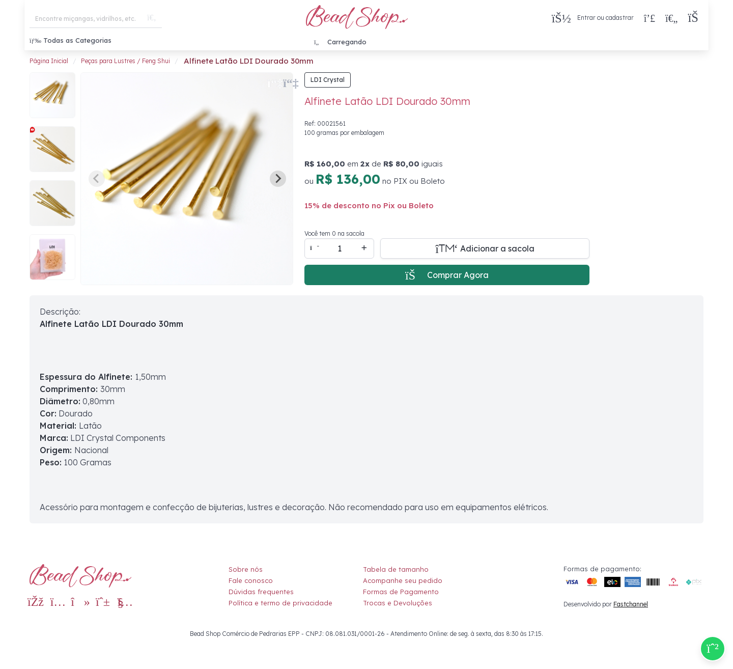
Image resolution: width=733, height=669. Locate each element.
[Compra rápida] (649, 18)
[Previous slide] (97, 179)
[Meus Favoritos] (671, 18)
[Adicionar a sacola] (484, 248)
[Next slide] (278, 179)
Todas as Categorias (70, 40)
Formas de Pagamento (401, 592)
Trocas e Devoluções (397, 603)
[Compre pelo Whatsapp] (712, 648)
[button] (695, 18)
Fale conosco (251, 580)
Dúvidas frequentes (261, 592)
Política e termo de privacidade (280, 603)
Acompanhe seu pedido (402, 580)
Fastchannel (630, 604)
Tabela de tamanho (396, 569)
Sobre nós (246, 569)
